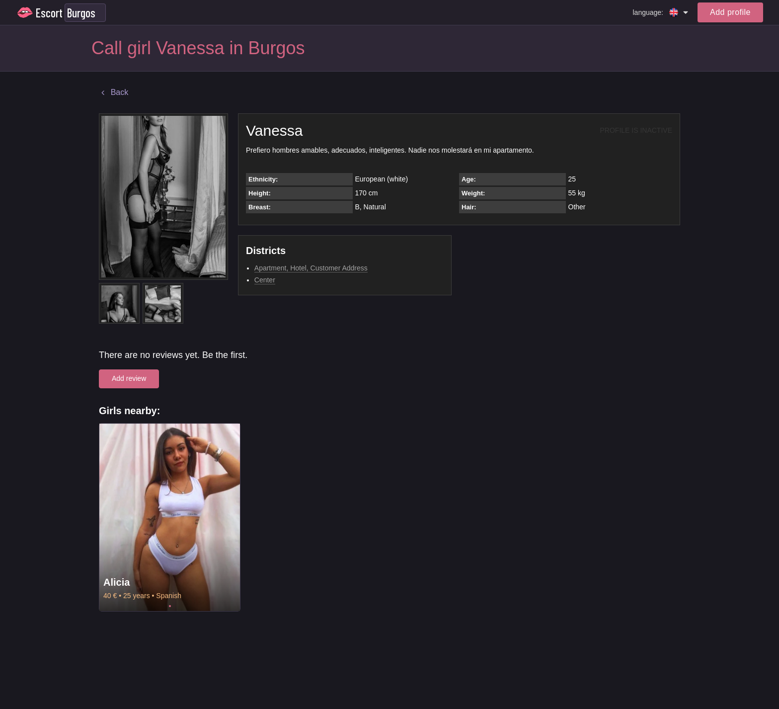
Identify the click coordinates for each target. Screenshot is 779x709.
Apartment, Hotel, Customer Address (311, 268)
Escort (49, 12)
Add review (129, 378)
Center (264, 280)
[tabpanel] (169, 517)
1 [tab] (170, 606)
